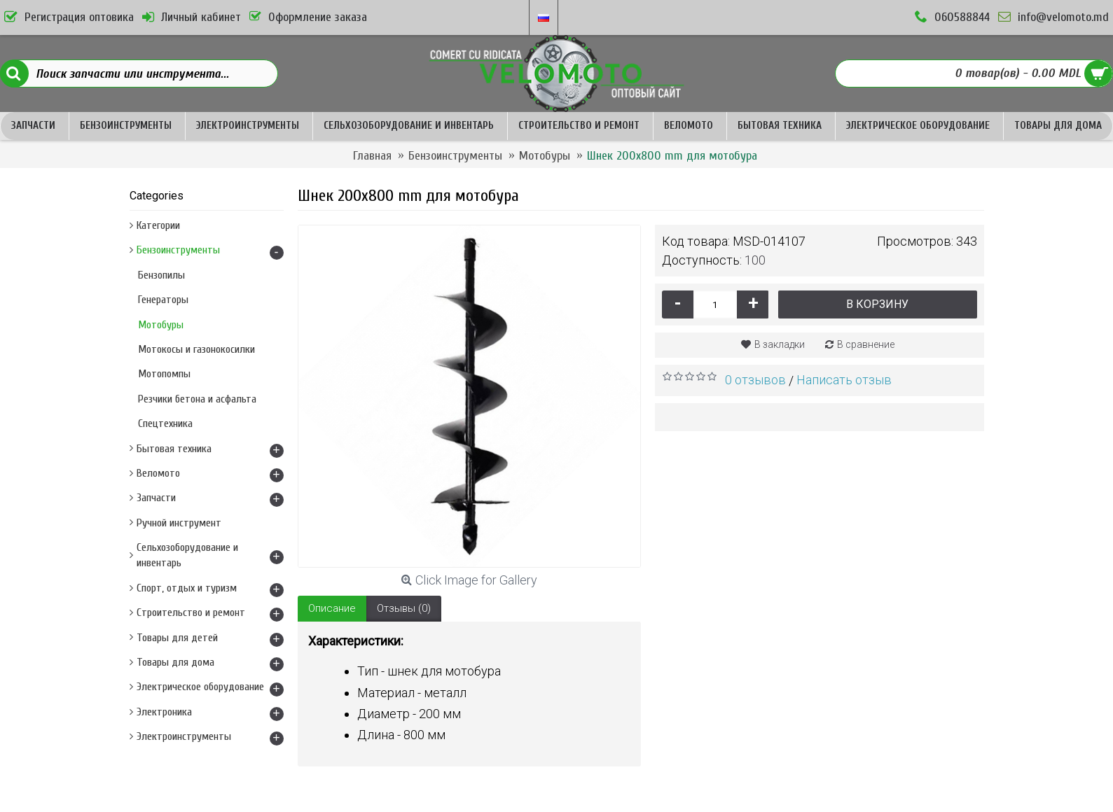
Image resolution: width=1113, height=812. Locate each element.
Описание (332, 608)
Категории (158, 225)
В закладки (779, 344)
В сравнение (865, 344)
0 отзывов (755, 379)
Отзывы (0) (404, 608)
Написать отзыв (844, 379)
